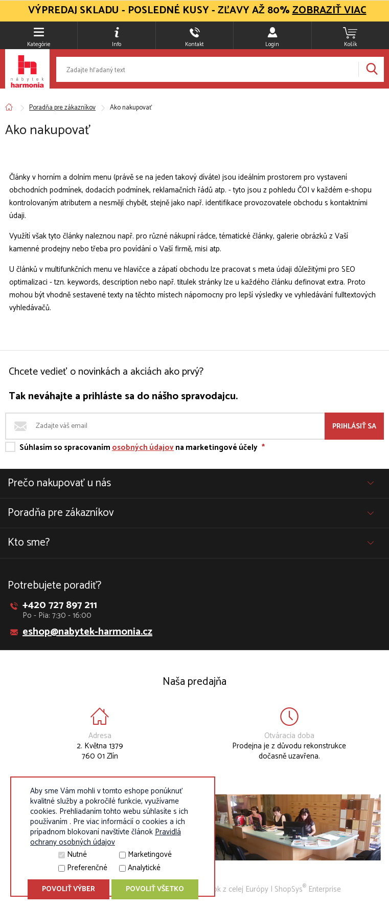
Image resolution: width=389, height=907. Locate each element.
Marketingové (150, 854)
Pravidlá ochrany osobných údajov (105, 837)
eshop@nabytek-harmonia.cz (87, 631)
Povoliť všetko (155, 889)
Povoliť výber (68, 889)
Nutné (77, 854)
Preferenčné (87, 867)
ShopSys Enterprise (307, 889)
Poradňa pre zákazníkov (62, 107)
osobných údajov (143, 447)
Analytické (144, 867)
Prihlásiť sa (354, 427)
